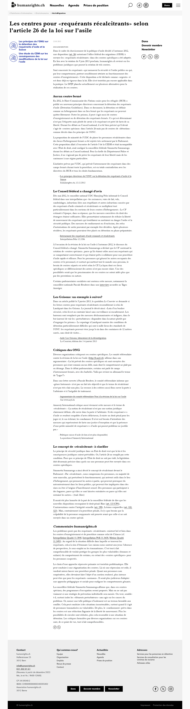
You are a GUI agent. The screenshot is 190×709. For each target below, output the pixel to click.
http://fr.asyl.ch (96, 357)
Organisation (62, 657)
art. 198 (98, 507)
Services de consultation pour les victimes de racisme (151, 658)
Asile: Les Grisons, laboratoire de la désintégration (83, 338)
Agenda (73, 5)
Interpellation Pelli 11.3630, (96, 537)
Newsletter (148, 49)
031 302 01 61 (23, 669)
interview (104, 284)
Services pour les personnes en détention (155, 654)
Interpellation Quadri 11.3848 (67, 537)
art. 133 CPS (113, 503)
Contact (60, 667)
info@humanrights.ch (25, 665)
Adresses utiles (143, 663)
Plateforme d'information (21, 13)
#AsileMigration (59, 13)
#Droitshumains (42, 13)
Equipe (60, 654)
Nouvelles (57, 5)
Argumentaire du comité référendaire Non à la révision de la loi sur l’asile (93, 396)
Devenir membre (152, 45)
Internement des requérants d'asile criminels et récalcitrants (87, 236)
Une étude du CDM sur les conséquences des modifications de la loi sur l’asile (33, 57)
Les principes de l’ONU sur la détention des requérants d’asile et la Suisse (33, 45)
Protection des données (163, 705)
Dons (167, 5)
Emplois (60, 660)
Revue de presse (64, 664)
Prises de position (95, 5)
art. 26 (72, 54)
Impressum (145, 705)
